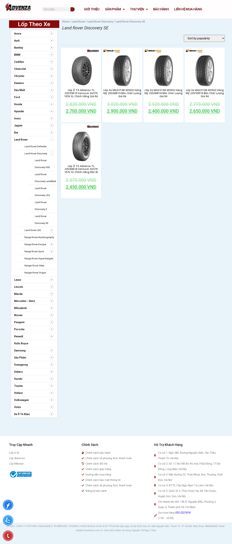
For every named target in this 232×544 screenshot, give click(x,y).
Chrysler (19, 76)
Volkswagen (21, 400)
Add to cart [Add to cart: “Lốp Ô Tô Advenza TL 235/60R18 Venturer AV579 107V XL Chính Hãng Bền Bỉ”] (81, 195)
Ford (17, 97)
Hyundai (19, 111)
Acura (17, 33)
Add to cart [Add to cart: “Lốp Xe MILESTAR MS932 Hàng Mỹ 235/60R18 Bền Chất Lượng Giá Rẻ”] (163, 119)
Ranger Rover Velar (34, 265)
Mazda (18, 293)
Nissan (18, 315)
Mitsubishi (20, 308)
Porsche (19, 329)
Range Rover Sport (34, 251)
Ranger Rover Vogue (35, 272)
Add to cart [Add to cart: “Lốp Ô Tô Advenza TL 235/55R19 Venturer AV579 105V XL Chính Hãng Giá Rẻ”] (81, 119)
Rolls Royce (21, 343)
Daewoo (19, 83)
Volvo (17, 407)
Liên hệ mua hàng (188, 9)
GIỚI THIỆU (92, 9)
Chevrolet (20, 68)
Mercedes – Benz (24, 301)
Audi (17, 40)
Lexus (17, 279)
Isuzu (17, 118)
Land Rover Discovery (35, 153)
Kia (16, 132)
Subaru (18, 371)
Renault (18, 336)
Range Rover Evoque (35, 244)
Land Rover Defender (35, 146)
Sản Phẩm (115, 9)
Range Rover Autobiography (39, 237)
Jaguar (18, 125)
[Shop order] (204, 38)
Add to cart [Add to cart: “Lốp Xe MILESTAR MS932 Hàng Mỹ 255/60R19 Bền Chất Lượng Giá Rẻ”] (122, 119)
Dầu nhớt (19, 90)
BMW (17, 54)
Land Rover (21, 139)
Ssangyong (21, 364)
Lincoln (18, 286)
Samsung (20, 350)
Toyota (18, 385)
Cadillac (19, 61)
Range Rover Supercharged (38, 258)
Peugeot (19, 322)
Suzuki (18, 378)
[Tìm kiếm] (73, 9)
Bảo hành (161, 9)
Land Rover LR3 (32, 230)
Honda (18, 104)
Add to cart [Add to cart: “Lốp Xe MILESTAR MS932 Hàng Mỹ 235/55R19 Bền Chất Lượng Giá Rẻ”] (205, 119)
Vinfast (18, 392)
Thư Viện (139, 9)
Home (65, 21)
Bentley (18, 47)
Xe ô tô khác (22, 414)
